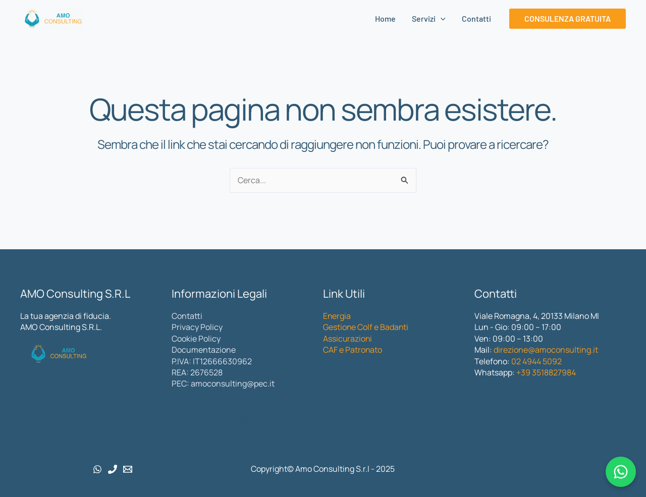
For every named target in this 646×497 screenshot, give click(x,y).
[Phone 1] (112, 469)
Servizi (429, 18)
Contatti (476, 18)
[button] (567, 19)
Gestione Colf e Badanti (366, 327)
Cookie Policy (196, 338)
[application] (441, 18)
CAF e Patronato (353, 349)
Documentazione (204, 349)
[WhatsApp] (97, 469)
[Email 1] (127, 469)
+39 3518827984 (545, 372)
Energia (337, 315)
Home (385, 18)
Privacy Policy (197, 327)
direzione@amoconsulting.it (546, 349)
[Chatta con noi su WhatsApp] (621, 472)
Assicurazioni (348, 338)
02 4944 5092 (536, 361)
